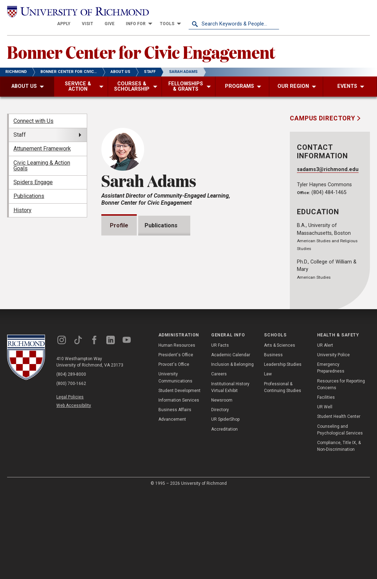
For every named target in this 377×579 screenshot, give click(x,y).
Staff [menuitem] (19, 122)
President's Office (175, 441)
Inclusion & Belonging (232, 451)
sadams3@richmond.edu (328, 157)
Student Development (179, 477)
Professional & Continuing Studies (282, 473)
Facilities (326, 483)
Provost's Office (173, 451)
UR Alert (325, 431)
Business (273, 441)
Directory (220, 496)
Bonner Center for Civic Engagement (141, 39)
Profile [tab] (119, 213)
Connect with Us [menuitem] (33, 108)
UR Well (324, 493)
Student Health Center (338, 503)
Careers (219, 460)
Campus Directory (323, 105)
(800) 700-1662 (71, 470)
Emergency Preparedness (330, 454)
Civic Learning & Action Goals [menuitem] (41, 153)
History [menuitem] (22, 197)
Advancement (172, 506)
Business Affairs (174, 496)
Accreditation (224, 515)
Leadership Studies (283, 451)
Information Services (178, 486)
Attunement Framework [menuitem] (42, 136)
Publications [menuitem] (28, 183)
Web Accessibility (73, 491)
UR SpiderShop (225, 506)
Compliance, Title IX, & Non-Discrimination (339, 532)
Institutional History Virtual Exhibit (230, 473)
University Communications (175, 464)
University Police (333, 441)
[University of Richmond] (52, 11)
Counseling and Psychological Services (340, 516)
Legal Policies (70, 483)
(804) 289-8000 (71, 461)
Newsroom (221, 486)
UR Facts (220, 431)
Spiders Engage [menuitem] (33, 169)
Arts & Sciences (279, 431)
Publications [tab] (163, 213)
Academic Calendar (230, 441)
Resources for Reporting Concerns (341, 471)
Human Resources (176, 431)
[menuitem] (154, 11)
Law (268, 460)
